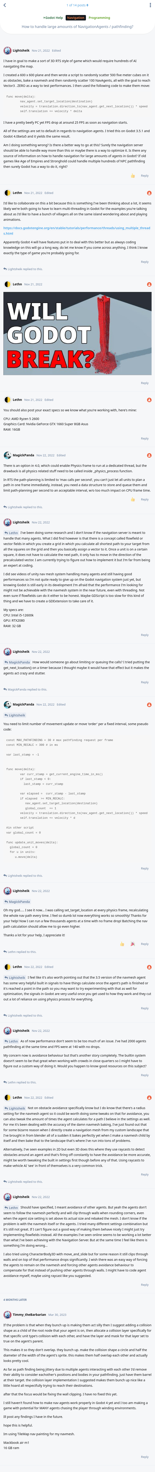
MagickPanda (19, 662)
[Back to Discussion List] (4, 5)
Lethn (13, 533)
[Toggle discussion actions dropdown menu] (150, 5)
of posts (77, 5)
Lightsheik (17, 715)
